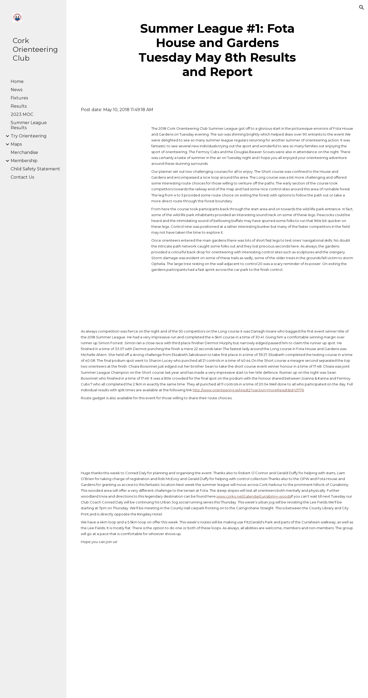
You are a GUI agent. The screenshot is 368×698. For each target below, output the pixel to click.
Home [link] (17, 81)
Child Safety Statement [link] (35, 168)
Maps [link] (16, 144)
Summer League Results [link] (29, 125)
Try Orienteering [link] (29, 135)
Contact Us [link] (22, 177)
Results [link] (19, 106)
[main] (217, 50)
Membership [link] (24, 160)
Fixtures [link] (19, 97)
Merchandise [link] (24, 152)
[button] (361, 7)
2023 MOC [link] (22, 114)
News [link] (16, 89)
